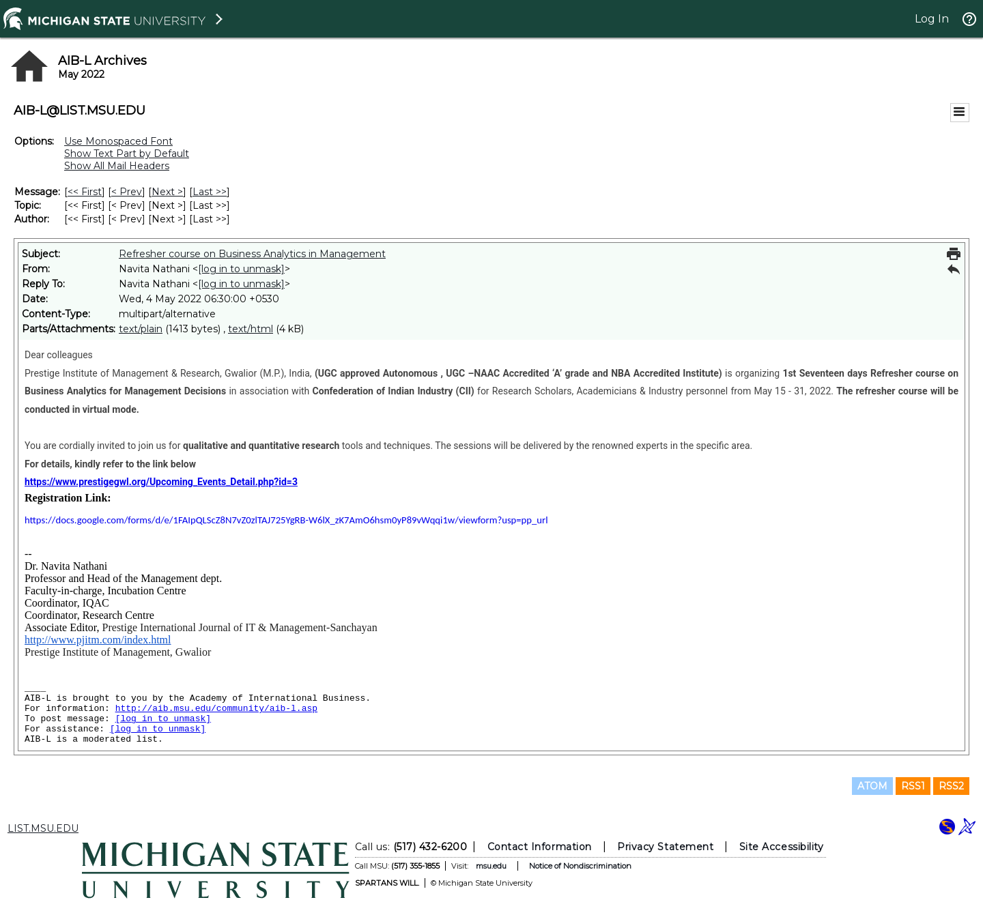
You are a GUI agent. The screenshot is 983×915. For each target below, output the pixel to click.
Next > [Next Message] (167, 192)
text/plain (140, 329)
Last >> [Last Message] (210, 192)
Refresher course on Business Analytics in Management (252, 254)
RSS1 (913, 786)
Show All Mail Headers (116, 166)
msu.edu (491, 866)
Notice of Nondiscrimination (580, 866)
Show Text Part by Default (126, 153)
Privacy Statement (665, 847)
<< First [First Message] (85, 192)
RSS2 (951, 786)
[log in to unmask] (241, 269)
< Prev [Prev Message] (126, 192)
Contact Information (539, 847)
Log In (932, 18)
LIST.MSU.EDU (43, 828)
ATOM (872, 786)
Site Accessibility (781, 847)
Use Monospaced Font (118, 141)
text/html (250, 329)
